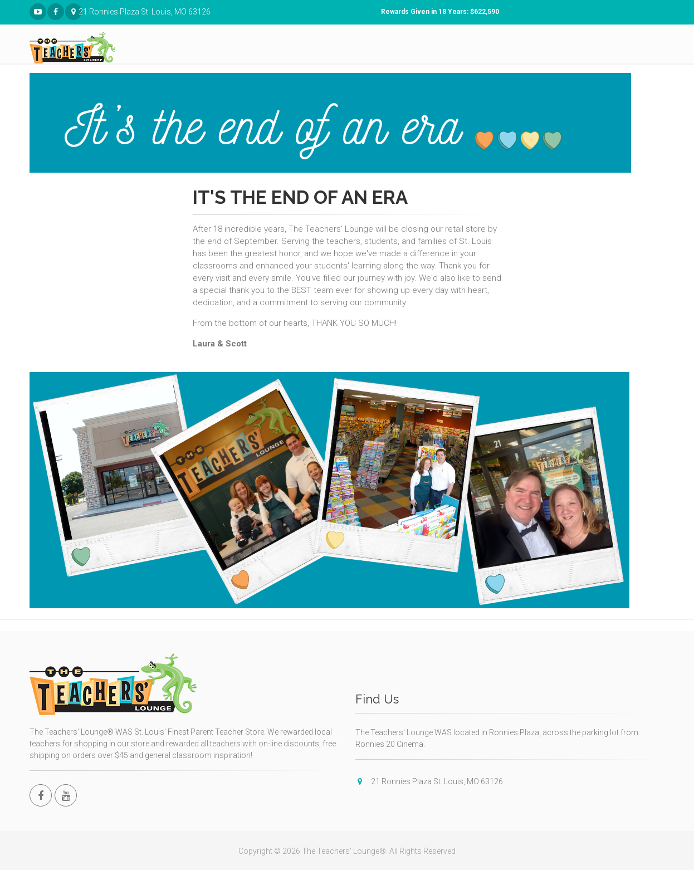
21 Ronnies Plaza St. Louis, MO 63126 (74, 12)
